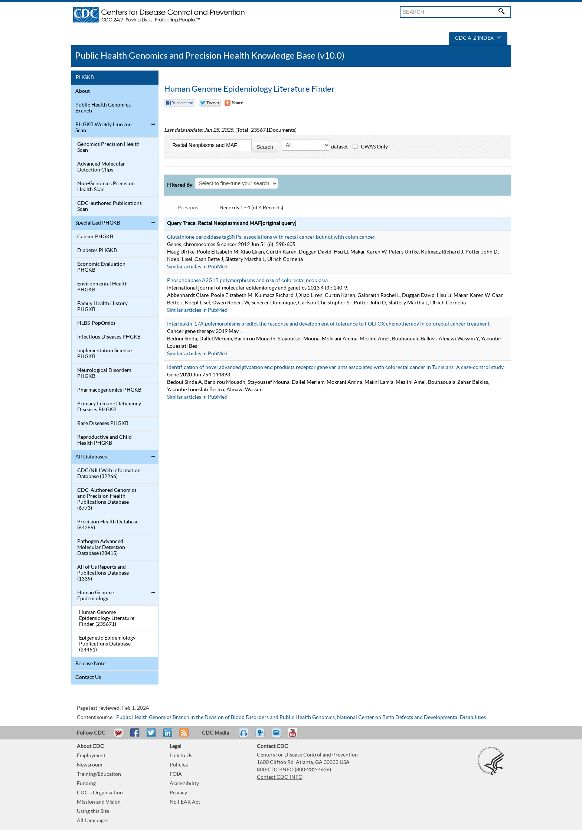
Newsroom (89, 765)
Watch (261, 736)
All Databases (91, 457)
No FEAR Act (185, 802)
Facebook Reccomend (179, 103)
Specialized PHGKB (97, 223)
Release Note (90, 663)
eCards (278, 736)
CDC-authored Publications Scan (109, 206)
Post (166, 736)
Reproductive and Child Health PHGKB (104, 440)
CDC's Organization (100, 792)
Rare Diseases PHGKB (102, 423)
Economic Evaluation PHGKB (101, 267)
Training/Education (99, 774)
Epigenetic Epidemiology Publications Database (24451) (107, 644)
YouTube (296, 736)
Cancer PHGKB (95, 236)
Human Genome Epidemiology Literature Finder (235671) (106, 618)
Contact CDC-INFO (280, 777)
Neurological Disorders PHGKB (104, 373)
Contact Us (88, 677)
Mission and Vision (99, 802)
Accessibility (184, 783)
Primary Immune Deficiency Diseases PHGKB (109, 406)
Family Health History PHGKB (102, 306)
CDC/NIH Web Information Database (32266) (109, 473)
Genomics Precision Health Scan (108, 147)
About (82, 91)
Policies (179, 765)
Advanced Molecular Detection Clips (101, 167)
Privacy (178, 792)
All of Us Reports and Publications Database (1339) (103, 573)
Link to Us (181, 755)
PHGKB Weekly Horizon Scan (103, 127)
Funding (86, 783)
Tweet (151, 736)
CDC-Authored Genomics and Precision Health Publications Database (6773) (107, 499)
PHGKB (85, 77)
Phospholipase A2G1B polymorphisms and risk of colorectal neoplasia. (248, 280)
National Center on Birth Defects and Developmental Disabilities (411, 717)
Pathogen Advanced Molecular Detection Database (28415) (101, 547)
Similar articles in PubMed (197, 266)
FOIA (176, 774)
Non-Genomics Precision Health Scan (106, 186)
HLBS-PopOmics (96, 323)
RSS (183, 736)
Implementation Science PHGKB (104, 353)
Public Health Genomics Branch (103, 108)
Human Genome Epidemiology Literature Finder (249, 89)
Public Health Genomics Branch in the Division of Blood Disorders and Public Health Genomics (225, 717)
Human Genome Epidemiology (95, 595)
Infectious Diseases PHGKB (109, 337)
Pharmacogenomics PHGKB (109, 390)
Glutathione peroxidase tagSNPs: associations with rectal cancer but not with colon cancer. (271, 237)
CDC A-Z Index (478, 38)
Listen (244, 736)
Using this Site (93, 811)
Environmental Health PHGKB (102, 287)
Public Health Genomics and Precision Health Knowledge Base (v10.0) (209, 56)
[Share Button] (234, 103)
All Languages (92, 820)
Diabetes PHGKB (97, 250)
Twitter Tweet (210, 103)
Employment (91, 755)
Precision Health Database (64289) (107, 524)
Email (118, 736)
